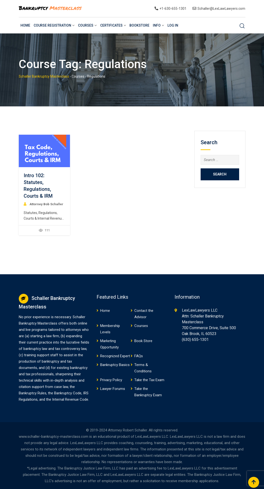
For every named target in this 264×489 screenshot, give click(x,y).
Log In (172, 25)
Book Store (143, 341)
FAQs (138, 356)
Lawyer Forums (112, 389)
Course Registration (52, 25)
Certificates (111, 25)
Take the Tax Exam (149, 380)
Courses (85, 25)
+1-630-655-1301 (172, 8)
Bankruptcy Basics (115, 365)
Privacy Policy (111, 380)
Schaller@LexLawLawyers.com (221, 8)
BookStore (139, 25)
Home (25, 25)
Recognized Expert (115, 356)
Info (157, 25)
